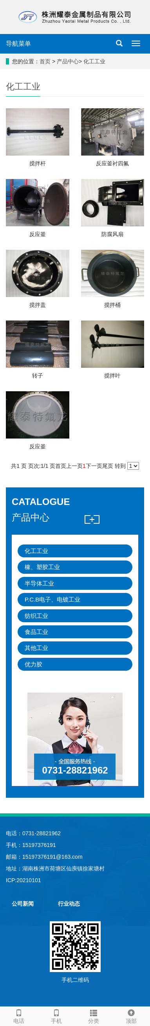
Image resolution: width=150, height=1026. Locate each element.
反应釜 (37, 234)
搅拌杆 (37, 163)
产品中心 (68, 61)
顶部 (131, 1015)
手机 (56, 1015)
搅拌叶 (112, 375)
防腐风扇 (112, 234)
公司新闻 (23, 904)
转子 (37, 375)
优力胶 (33, 664)
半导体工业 (39, 583)
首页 (45, 61)
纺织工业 (36, 615)
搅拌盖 (37, 305)
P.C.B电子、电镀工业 (52, 599)
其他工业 (36, 648)
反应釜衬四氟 (112, 163)
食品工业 (36, 631)
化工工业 (94, 61)
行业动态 (69, 904)
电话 (19, 1015)
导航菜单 (18, 43)
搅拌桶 (112, 305)
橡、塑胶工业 (42, 567)
